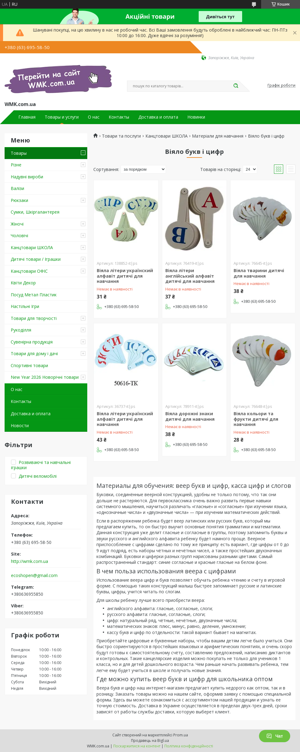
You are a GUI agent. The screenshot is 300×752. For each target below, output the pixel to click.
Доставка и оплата (158, 117)
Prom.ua (180, 735)
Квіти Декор (23, 283)
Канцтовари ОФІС (29, 271)
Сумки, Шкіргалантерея (35, 212)
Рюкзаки (19, 200)
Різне (16, 165)
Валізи (17, 188)
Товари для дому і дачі (34, 353)
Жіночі (17, 224)
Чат (274, 736)
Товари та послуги (121, 136)
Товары (19, 153)
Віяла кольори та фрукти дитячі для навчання (256, 419)
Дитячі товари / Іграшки (36, 259)
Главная (27, 117)
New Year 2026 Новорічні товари (45, 377)
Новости (20, 425)
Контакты (119, 117)
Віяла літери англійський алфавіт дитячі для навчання (190, 276)
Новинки (196, 117)
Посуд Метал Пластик (34, 295)
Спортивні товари (29, 365)
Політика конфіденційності (188, 746)
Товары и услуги (62, 117)
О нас (93, 117)
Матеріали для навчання (217, 136)
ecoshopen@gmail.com (34, 575)
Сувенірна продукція (32, 342)
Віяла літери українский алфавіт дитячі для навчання (125, 276)
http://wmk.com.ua (29, 561)
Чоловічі (19, 235)
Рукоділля (21, 330)
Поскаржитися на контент (136, 746)
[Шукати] (236, 86)
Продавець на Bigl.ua (150, 740)
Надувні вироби (27, 177)
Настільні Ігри (25, 306)
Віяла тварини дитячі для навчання (259, 273)
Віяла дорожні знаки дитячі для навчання (190, 416)
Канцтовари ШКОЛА (32, 247)
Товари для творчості (34, 318)
